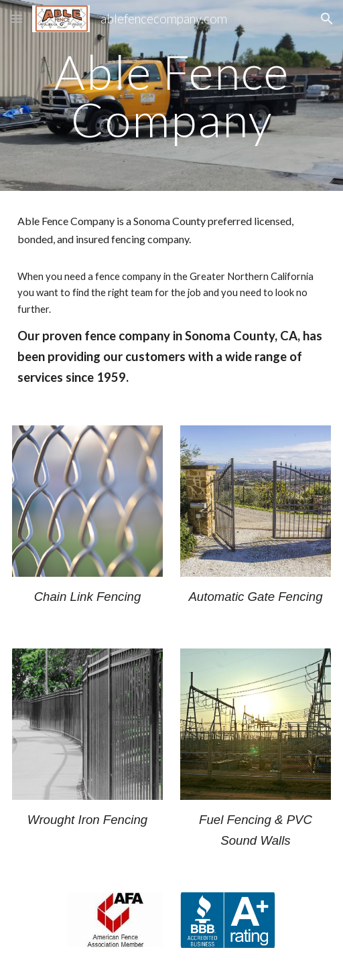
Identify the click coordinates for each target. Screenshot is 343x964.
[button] (16, 18)
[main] (172, 95)
